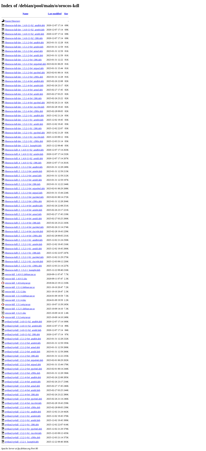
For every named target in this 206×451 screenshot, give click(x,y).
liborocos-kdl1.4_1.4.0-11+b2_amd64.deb (24, 150)
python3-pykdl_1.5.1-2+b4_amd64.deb (23, 339)
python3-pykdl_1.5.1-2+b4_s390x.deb (22, 373)
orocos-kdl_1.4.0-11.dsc (16, 278)
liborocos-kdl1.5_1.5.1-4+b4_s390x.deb (23, 236)
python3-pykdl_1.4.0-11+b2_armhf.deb (23, 330)
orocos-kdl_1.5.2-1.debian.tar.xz (20, 308)
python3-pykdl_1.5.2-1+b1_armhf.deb (22, 420)
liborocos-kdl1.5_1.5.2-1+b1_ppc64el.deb (24, 257)
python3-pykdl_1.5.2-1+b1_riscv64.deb (23, 433)
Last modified (55, 13)
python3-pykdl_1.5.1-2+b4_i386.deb (22, 356)
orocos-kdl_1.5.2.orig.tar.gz (17, 317)
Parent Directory (12, 21)
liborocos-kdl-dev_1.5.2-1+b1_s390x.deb (24, 141)
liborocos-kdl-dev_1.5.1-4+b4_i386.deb (23, 98)
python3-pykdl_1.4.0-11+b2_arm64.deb (23, 326)
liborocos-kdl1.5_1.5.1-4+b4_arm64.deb (23, 210)
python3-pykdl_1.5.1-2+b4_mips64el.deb (24, 360)
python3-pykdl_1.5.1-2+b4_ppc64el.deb (23, 369)
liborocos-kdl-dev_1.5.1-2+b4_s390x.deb (24, 77)
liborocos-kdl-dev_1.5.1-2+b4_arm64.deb (24, 47)
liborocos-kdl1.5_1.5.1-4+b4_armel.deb (23, 214)
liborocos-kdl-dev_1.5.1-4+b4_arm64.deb (24, 85)
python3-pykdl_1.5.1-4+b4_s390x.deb (22, 407)
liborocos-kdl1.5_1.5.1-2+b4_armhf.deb (23, 180)
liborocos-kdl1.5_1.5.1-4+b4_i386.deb (22, 223)
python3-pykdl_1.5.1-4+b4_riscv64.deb (23, 403)
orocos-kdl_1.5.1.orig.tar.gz (17, 304)
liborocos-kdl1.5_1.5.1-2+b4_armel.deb (23, 175)
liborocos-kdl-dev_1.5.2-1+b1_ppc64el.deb (25, 132)
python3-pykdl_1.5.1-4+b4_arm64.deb (23, 381)
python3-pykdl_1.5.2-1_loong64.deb (22, 442)
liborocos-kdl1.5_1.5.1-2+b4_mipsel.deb (23, 193)
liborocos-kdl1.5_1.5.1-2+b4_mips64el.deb (25, 188)
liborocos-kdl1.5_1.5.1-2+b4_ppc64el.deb (24, 197)
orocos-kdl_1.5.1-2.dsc (15, 291)
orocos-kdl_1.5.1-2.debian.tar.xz (20, 287)
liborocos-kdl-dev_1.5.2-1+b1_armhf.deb (24, 124)
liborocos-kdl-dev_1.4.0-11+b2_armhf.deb (24, 34)
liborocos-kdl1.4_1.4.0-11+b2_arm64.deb (24, 154)
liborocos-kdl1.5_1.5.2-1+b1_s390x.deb (23, 266)
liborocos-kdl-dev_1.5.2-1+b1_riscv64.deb (24, 137)
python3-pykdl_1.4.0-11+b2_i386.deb (22, 334)
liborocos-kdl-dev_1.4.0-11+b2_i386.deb (24, 38)
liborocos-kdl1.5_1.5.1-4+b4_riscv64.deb (24, 231)
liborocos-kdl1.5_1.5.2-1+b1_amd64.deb (23, 240)
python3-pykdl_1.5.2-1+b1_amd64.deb (23, 412)
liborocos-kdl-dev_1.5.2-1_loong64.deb (23, 145)
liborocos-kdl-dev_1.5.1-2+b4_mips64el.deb (25, 64)
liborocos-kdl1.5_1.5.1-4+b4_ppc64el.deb (24, 227)
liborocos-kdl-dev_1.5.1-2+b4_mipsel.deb (24, 68)
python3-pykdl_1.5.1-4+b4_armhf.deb (22, 390)
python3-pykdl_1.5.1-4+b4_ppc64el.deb (23, 399)
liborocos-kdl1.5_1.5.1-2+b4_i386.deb (22, 184)
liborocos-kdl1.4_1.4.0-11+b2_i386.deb (23, 163)
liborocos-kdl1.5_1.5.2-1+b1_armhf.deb (23, 248)
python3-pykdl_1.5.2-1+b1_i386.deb (22, 424)
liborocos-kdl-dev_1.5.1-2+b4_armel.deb (24, 51)
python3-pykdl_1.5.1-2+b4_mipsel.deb (23, 364)
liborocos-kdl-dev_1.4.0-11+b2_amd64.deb (25, 25)
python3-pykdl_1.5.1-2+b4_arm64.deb (23, 343)
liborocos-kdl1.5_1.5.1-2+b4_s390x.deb (23, 201)
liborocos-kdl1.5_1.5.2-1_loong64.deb (22, 270)
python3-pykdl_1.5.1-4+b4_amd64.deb (23, 377)
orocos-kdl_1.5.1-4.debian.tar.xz (20, 296)
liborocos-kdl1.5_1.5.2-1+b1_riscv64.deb (24, 261)
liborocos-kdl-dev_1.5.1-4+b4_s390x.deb (24, 111)
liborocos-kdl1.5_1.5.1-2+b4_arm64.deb (23, 171)
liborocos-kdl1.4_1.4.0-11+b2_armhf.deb (24, 158)
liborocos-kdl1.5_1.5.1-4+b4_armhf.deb (23, 218)
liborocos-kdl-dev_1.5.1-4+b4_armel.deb (24, 90)
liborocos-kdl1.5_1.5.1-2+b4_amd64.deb (23, 167)
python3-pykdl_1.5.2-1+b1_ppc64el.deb (23, 429)
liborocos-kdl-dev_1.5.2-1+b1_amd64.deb (24, 115)
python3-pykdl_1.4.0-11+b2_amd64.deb (23, 321)
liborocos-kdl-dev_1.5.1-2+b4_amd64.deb (24, 42)
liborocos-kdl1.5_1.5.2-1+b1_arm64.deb (23, 244)
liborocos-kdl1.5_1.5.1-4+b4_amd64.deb (23, 205)
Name (25, 13)
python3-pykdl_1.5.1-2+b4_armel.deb (22, 347)
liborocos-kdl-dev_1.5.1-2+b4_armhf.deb (24, 55)
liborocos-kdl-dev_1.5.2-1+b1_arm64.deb (24, 120)
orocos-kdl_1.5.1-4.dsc (15, 300)
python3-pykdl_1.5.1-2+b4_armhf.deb (22, 351)
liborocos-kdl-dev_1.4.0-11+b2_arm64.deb (24, 29)
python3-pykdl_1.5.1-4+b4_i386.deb (22, 394)
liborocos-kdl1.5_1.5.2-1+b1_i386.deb (22, 253)
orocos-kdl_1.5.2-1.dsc (15, 313)
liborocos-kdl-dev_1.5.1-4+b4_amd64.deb (24, 81)
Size (66, 13)
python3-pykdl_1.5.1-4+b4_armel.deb (22, 386)
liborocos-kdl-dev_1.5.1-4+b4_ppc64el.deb (25, 102)
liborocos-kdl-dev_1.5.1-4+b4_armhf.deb (24, 94)
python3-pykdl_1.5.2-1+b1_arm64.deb (23, 416)
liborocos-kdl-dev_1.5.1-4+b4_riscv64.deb (24, 107)
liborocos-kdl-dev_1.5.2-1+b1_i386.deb (23, 128)
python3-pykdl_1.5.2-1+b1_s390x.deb (22, 437)
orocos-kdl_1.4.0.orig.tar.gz (17, 283)
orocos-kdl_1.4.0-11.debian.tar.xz (20, 274)
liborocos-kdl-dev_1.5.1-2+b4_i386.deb (23, 60)
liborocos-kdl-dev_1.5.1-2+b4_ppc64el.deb (25, 72)
